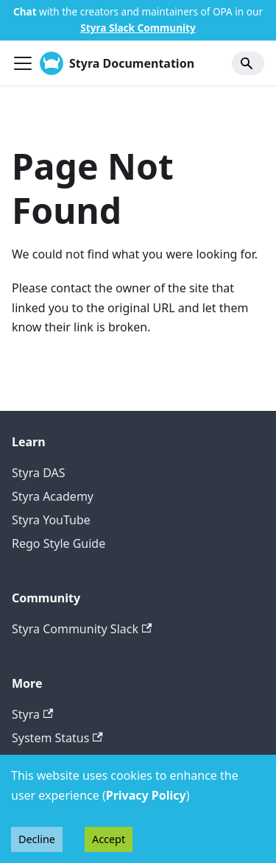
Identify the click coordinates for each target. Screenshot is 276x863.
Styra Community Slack (82, 629)
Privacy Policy (146, 795)
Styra (32, 714)
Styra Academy (52, 496)
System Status (57, 738)
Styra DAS (39, 473)
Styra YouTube (51, 520)
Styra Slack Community (137, 28)
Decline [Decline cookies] (36, 839)
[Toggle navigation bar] (23, 63)
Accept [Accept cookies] (108, 839)
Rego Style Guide (58, 543)
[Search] (248, 63)
